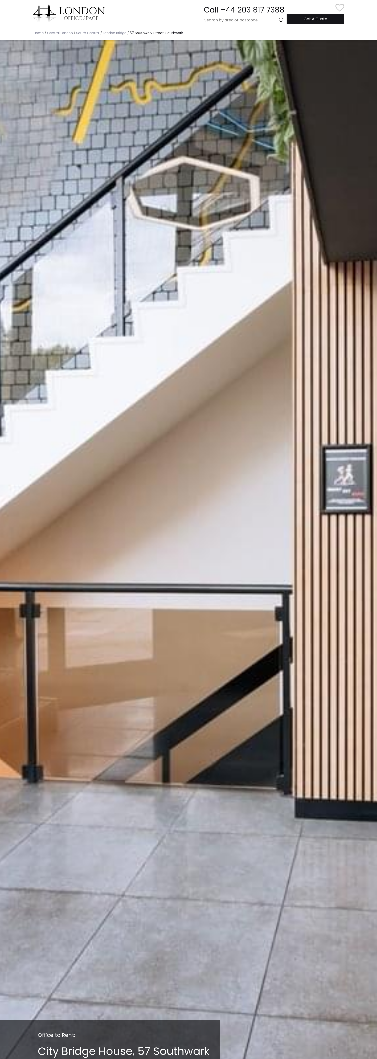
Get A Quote (315, 19)
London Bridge (114, 33)
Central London (60, 33)
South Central (88, 33)
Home (39, 33)
